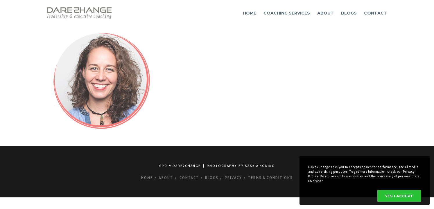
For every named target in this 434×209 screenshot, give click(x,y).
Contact (189, 178)
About (166, 178)
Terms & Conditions (270, 178)
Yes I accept (399, 196)
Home (147, 178)
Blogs (211, 178)
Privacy (233, 178)
